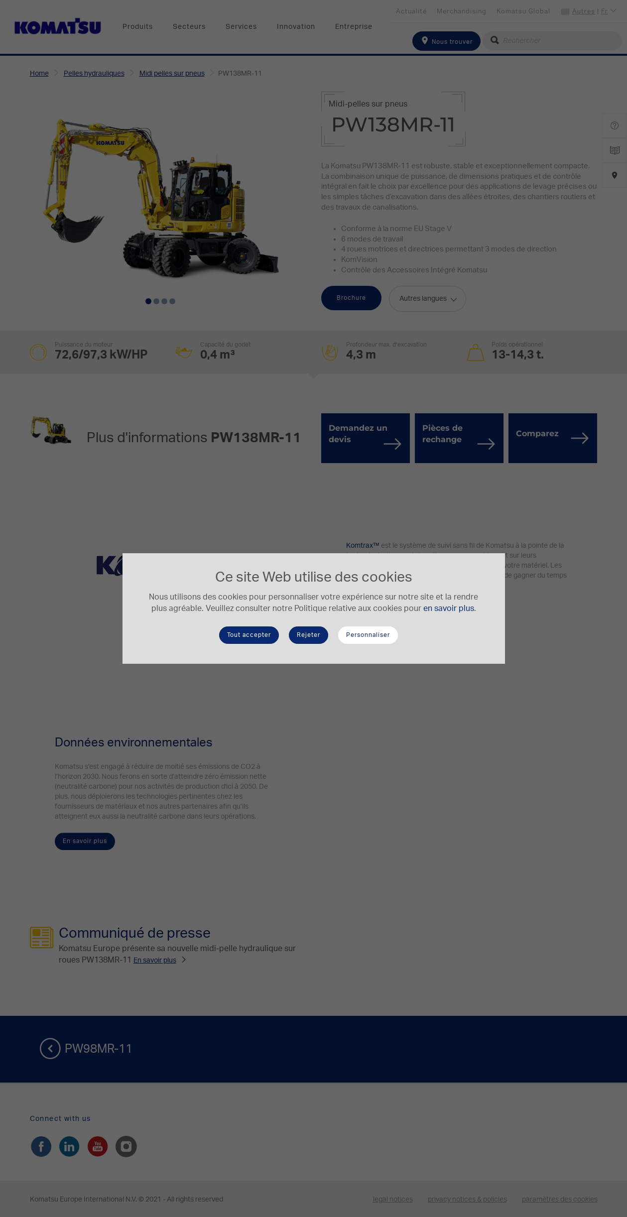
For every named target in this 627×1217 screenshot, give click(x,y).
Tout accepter (249, 635)
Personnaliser (368, 635)
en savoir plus (448, 608)
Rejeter (308, 635)
